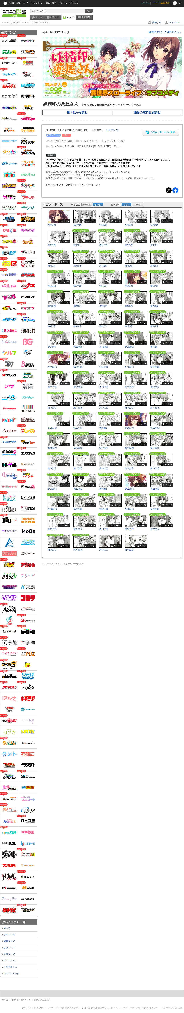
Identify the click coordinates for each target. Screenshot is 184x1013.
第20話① (52, 488)
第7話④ (154, 306)
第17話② (103, 448)
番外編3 (103, 488)
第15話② (154, 407)
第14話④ (103, 407)
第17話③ (129, 448)
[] (112, 130)
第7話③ (129, 306)
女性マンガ (9, 954)
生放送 (25, 3)
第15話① (129, 407)
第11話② (77, 367)
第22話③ (103, 509)
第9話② (129, 326)
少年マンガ (9, 934)
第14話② (52, 407)
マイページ (174, 22)
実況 (54, 3)
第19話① (103, 468)
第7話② (103, 306)
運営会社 (26, 1008)
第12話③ (52, 387)
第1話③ (103, 225)
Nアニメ (63, 3)
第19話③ (154, 468)
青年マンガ (9, 941)
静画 (18, 3)
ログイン (144, 3)
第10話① (77, 347)
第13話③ (129, 387)
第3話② (103, 245)
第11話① (52, 367)
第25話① (154, 529)
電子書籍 (85, 17)
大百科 (47, 3)
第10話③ (129, 347)
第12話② (154, 367)
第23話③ (52, 529)
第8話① (52, 326)
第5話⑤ (103, 286)
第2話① (129, 225)
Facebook (175, 190)
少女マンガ (9, 947)
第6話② (154, 286)
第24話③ (129, 529)
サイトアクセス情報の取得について (140, 1008)
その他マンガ (10, 967)
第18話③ (77, 468)
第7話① (77, 306)
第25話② (52, 549)
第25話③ (77, 549)
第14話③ (77, 407)
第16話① (129, 428)
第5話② (154, 265)
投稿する (156, 22)
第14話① (154, 387)
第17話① (77, 448)
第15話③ (52, 428)
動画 (11, 3)
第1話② (77, 225)
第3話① (77, 245)
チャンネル (36, 3)
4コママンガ (10, 960)
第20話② (77, 488)
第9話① (103, 326)
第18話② (52, 468)
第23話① (129, 509)
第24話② (103, 529)
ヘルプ (49, 1008)
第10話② (103, 347)
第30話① (103, 549)
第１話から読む (77, 112)
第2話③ (52, 245)
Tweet (169, 190)
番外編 (153, 347)
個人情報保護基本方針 (67, 1008)
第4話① (154, 245)
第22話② (77, 509)
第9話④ (52, 347)
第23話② (154, 509)
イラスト (54, 17)
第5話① (129, 265)
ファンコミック (11, 973)
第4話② (52, 265)
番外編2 (103, 428)
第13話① (77, 387)
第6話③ (52, 306)
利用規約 (38, 1008)
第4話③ (77, 265)
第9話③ (154, 326)
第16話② (154, 428)
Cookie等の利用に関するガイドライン (100, 1008)
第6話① (129, 286)
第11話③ (103, 367)
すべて (7, 928)
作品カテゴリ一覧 (13, 922)
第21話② (154, 488)
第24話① (77, 529)
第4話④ (103, 265)
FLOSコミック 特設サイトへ (166, 32)
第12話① (129, 367)
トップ (39, 17)
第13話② (103, 387)
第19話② (129, 468)
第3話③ (129, 245)
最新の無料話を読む (147, 112)
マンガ (70, 17)
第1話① (52, 225)
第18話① (154, 448)
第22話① (52, 509)
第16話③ (52, 448)
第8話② (77, 326)
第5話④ (77, 286)
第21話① (129, 488)
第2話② (154, 225)
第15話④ (77, 428)
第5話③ (52, 286)
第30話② (129, 549)
